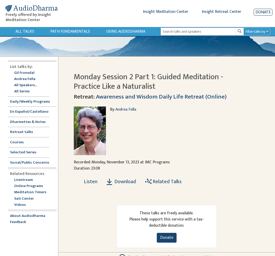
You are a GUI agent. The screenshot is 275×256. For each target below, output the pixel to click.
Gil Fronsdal (24, 73)
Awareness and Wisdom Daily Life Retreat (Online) (161, 97)
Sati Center (24, 199)
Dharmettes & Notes (27, 122)
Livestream (23, 180)
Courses (17, 142)
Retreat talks (21, 132)
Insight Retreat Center (221, 11)
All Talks (24, 31)
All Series (22, 91)
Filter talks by (255, 31)
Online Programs (28, 186)
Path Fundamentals (70, 31)
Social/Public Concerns (29, 163)
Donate (263, 12)
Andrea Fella (24, 79)
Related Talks (163, 181)
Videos (22, 205)
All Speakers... (25, 85)
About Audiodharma (27, 216)
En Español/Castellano (29, 112)
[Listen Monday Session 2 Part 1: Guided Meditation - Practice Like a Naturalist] (88, 182)
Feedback (18, 222)
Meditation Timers (30, 192)
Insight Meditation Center (165, 11)
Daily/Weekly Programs (32, 102)
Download (121, 181)
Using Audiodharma (125, 31)
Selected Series (26, 152)
